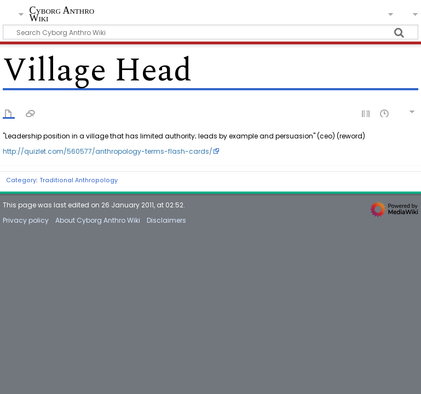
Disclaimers (166, 220)
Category (21, 180)
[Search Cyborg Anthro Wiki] (210, 32)
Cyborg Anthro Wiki (61, 14)
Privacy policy (26, 220)
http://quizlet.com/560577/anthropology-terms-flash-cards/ (107, 151)
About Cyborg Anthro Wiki (97, 220)
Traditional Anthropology (79, 180)
